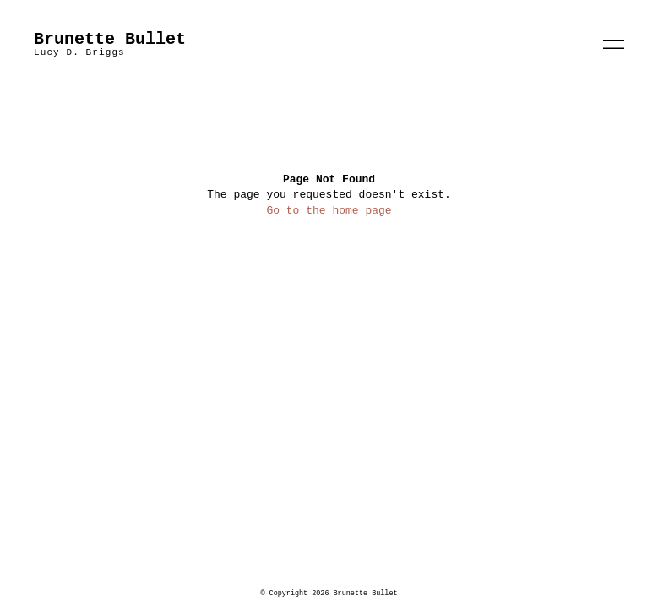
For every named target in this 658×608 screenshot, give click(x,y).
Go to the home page (328, 210)
